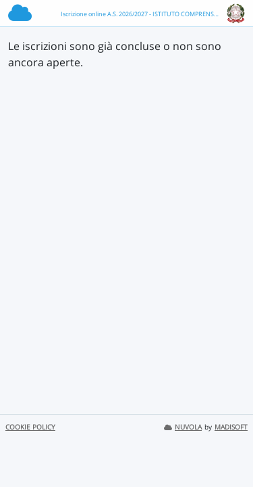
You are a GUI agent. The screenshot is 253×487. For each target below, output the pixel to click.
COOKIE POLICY (30, 427)
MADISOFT (231, 427)
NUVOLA (183, 427)
